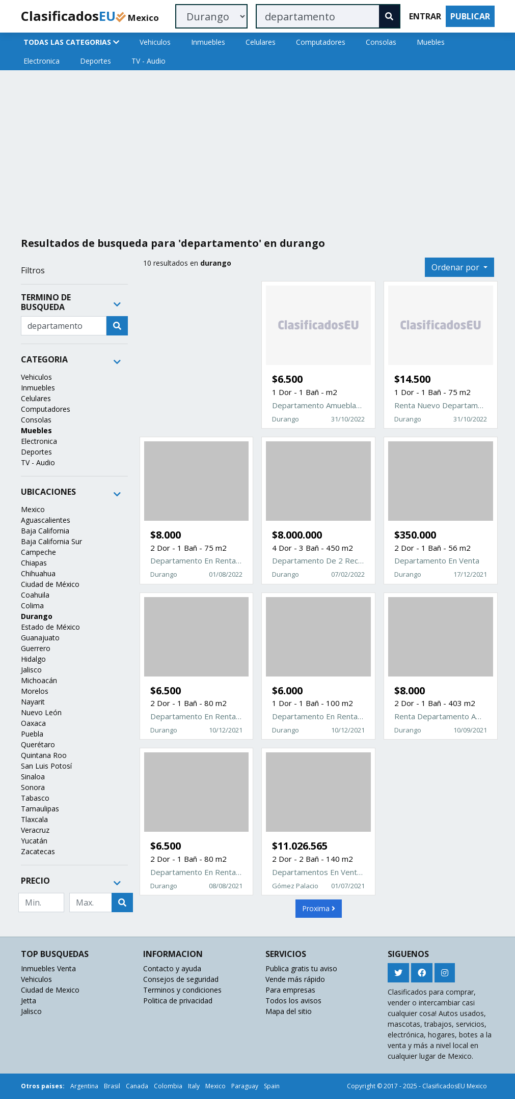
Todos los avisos (293, 1000)
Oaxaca (33, 723)
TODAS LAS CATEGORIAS (71, 42)
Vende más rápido (295, 979)
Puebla (32, 734)
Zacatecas (38, 851)
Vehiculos (155, 42)
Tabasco (35, 798)
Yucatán (34, 841)
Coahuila (35, 595)
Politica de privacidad (177, 1000)
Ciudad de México (50, 584)
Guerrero (35, 648)
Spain (272, 1086)
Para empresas (290, 990)
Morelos (34, 691)
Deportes (95, 61)
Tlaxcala (34, 819)
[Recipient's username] (63, 325)
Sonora (33, 787)
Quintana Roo (44, 755)
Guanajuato (40, 637)
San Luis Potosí (46, 766)
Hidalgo (33, 659)
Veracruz (35, 830)
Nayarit (33, 702)
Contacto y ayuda (172, 968)
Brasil (112, 1086)
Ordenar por (456, 267)
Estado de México (50, 627)
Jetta (28, 1000)
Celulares (261, 42)
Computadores (320, 42)
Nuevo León (41, 712)
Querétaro (38, 744)
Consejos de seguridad (181, 979)
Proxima (318, 908)
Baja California (45, 531)
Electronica (41, 61)
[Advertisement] (257, 149)
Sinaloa (33, 776)
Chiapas (34, 563)
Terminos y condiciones (182, 990)
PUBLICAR (470, 16)
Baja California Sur (51, 541)
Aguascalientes (45, 520)
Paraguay (244, 1086)
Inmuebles (208, 42)
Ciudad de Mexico (50, 990)
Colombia (168, 1086)
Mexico (33, 509)
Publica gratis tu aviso (301, 968)
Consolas (381, 42)
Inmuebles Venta (48, 968)
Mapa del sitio (288, 1011)
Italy (194, 1086)
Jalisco (31, 669)
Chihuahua (38, 573)
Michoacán (39, 680)
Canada (137, 1086)
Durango (36, 616)
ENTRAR (425, 16)
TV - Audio (148, 61)
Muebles (431, 42)
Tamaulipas (40, 808)
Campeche (38, 552)
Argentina (84, 1086)
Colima (32, 605)
